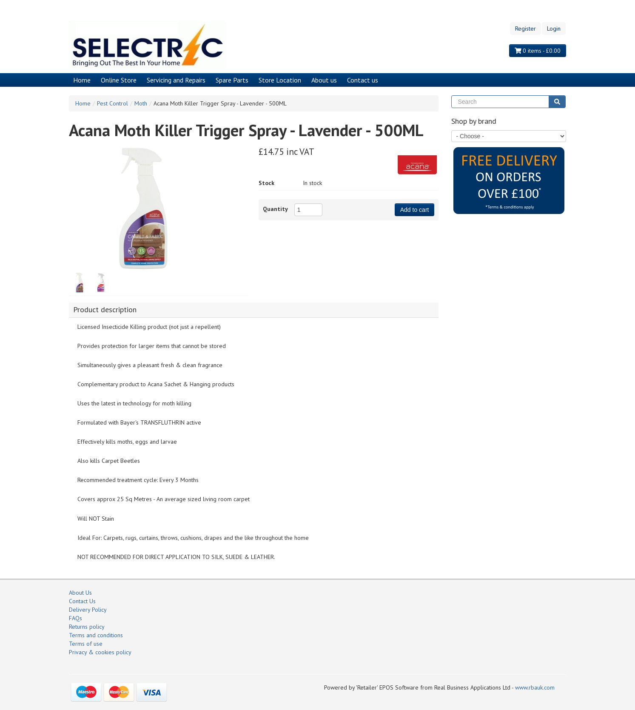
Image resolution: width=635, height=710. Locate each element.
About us (324, 80)
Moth (140, 103)
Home (82, 80)
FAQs (75, 618)
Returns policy (87, 626)
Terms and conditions (96, 635)
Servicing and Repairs (176, 80)
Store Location (280, 80)
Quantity (275, 209)
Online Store (119, 80)
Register (525, 28)
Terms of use (86, 643)
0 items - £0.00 (538, 50)
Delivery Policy (88, 609)
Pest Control (112, 103)
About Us (80, 592)
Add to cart (414, 209)
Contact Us (82, 601)
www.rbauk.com (535, 687)
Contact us (362, 80)
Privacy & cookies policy (100, 652)
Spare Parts (232, 80)
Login (554, 28)
